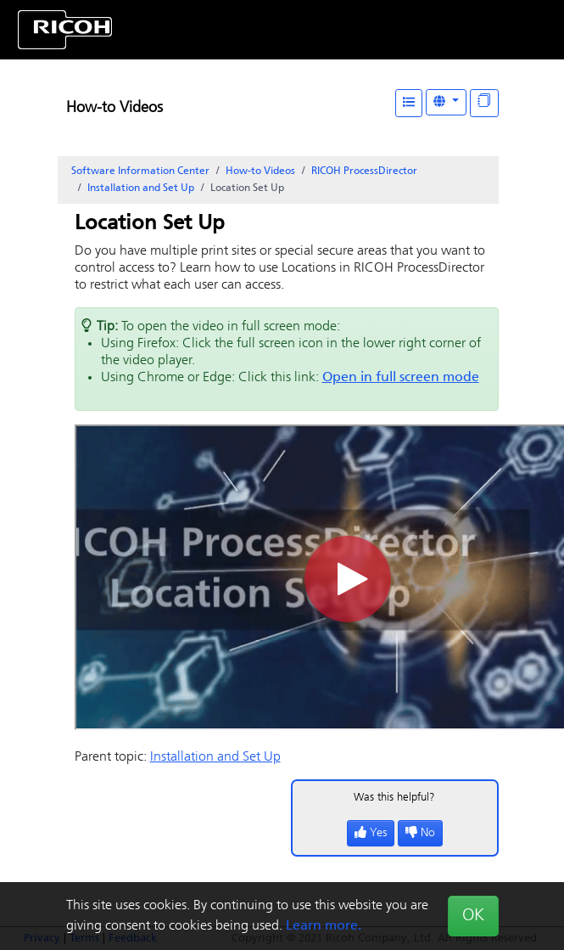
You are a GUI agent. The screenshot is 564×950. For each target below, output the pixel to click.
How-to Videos (114, 108)
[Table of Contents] (408, 103)
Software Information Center (140, 171)
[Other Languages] (446, 102)
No (420, 833)
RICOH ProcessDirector (364, 171)
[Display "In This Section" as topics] (484, 103)
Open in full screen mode (400, 378)
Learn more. (323, 926)
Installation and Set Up (140, 188)
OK (473, 916)
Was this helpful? (394, 797)
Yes (371, 833)
